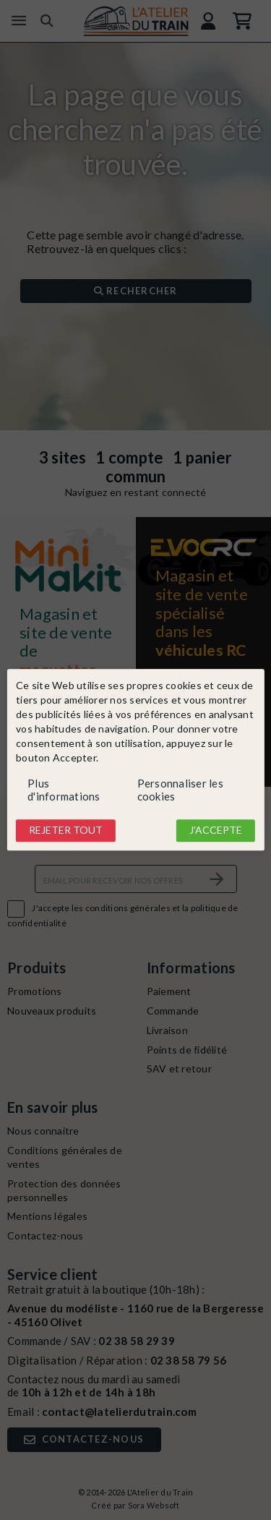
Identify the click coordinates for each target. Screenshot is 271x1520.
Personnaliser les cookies (180, 790)
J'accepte (215, 830)
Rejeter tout (66, 830)
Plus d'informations (63, 790)
